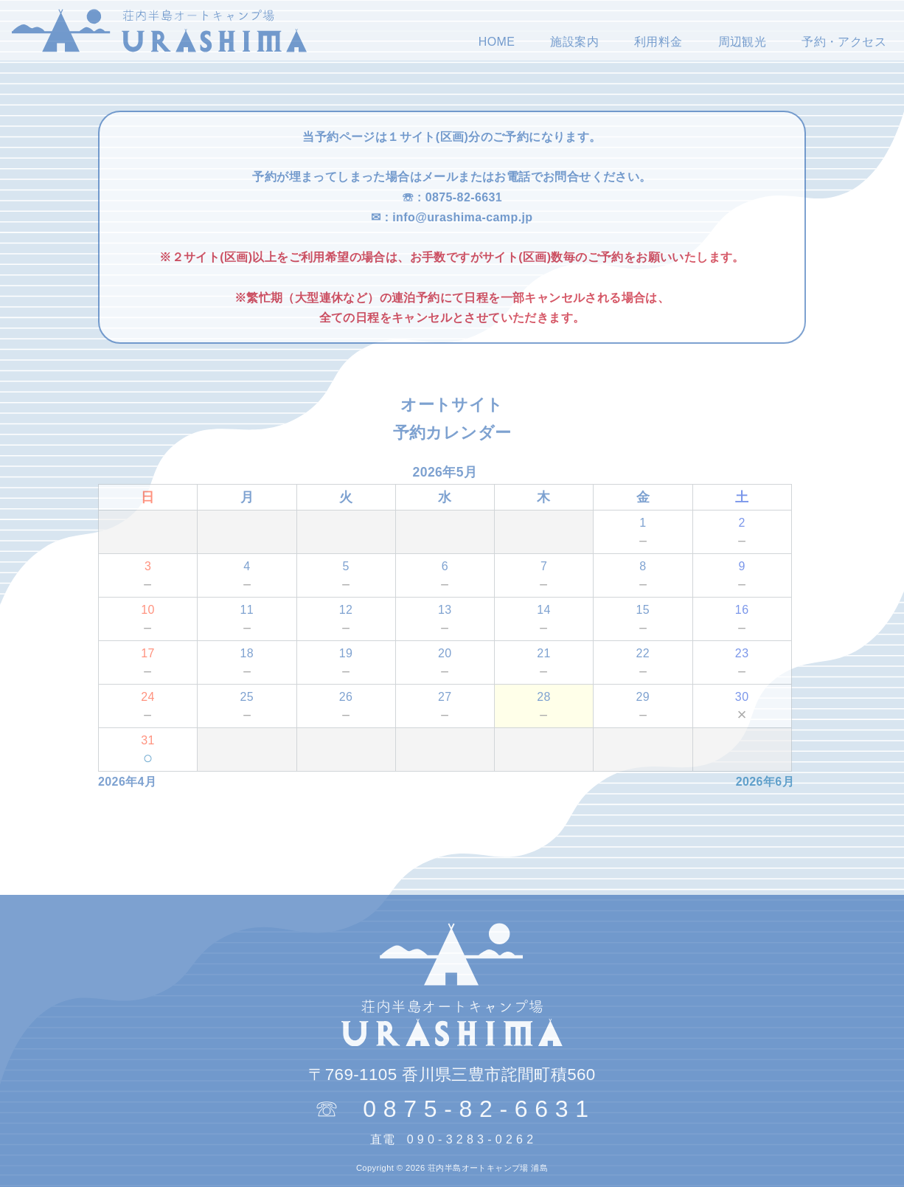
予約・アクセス (844, 41)
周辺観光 (742, 41)
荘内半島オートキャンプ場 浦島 (488, 1167)
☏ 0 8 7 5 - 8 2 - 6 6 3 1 (451, 1109)
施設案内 (574, 41)
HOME (497, 41)
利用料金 (658, 41)
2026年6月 (765, 781)
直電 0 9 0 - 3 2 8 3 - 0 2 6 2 (451, 1139)
